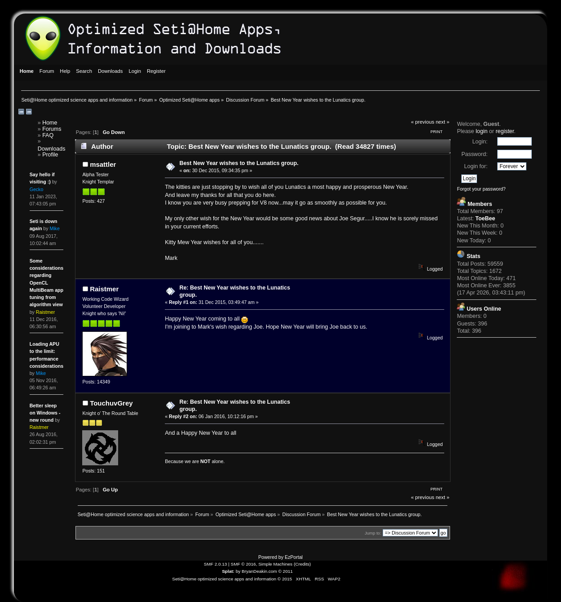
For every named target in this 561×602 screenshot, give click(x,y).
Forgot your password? (481, 189)
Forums (51, 129)
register (504, 131)
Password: (474, 154)
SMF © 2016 (243, 564)
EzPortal (294, 557)
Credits (302, 564)
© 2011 (285, 571)
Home (49, 123)
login (481, 131)
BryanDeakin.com (259, 571)
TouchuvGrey (111, 403)
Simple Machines (275, 564)
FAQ (47, 135)
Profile (50, 155)
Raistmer (104, 289)
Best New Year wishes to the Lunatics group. (238, 163)
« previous (422, 122)
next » (443, 122)
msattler (103, 164)
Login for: (475, 166)
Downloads (52, 149)
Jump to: (373, 533)
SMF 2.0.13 (215, 564)
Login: (479, 141)
